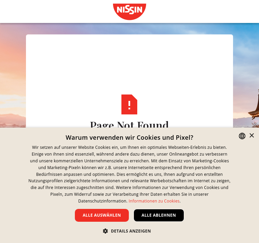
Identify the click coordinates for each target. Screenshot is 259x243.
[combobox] (242, 136)
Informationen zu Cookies (154, 201)
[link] (129, 11)
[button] (129, 231)
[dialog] (129, 185)
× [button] (251, 135)
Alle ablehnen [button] (159, 215)
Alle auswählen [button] (102, 215)
